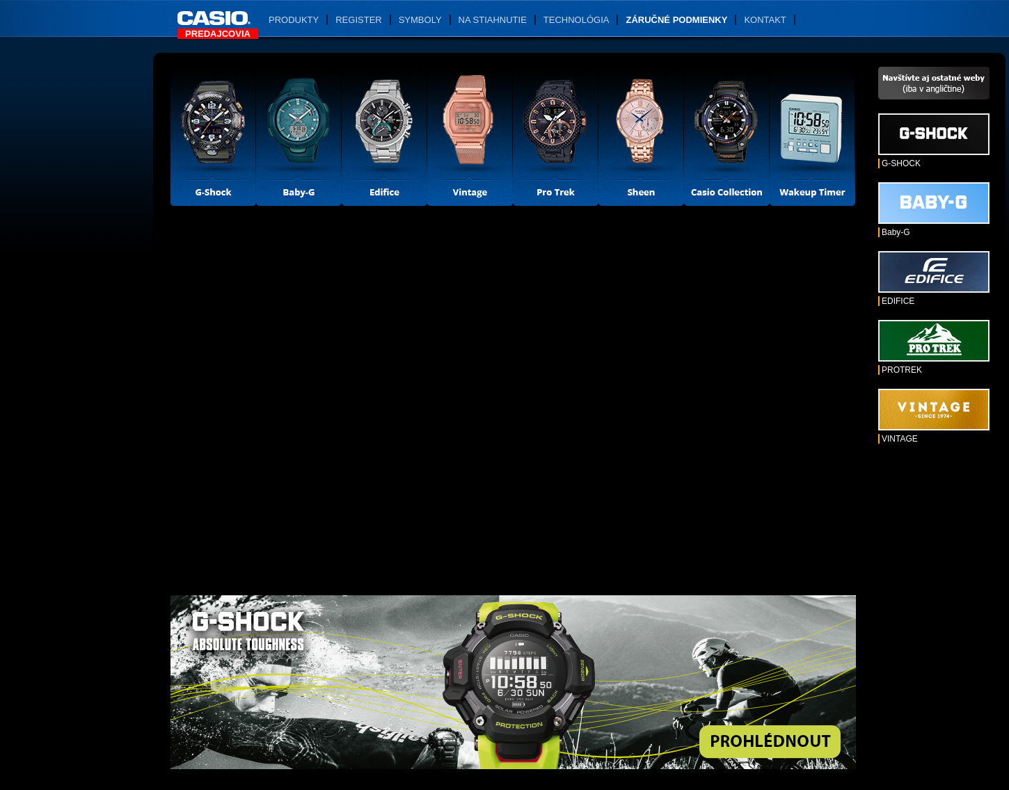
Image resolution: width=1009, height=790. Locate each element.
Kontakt (765, 20)
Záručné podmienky (676, 20)
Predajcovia (218, 34)
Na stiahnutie (493, 20)
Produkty (294, 20)
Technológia (576, 20)
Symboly (420, 20)
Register (358, 20)
